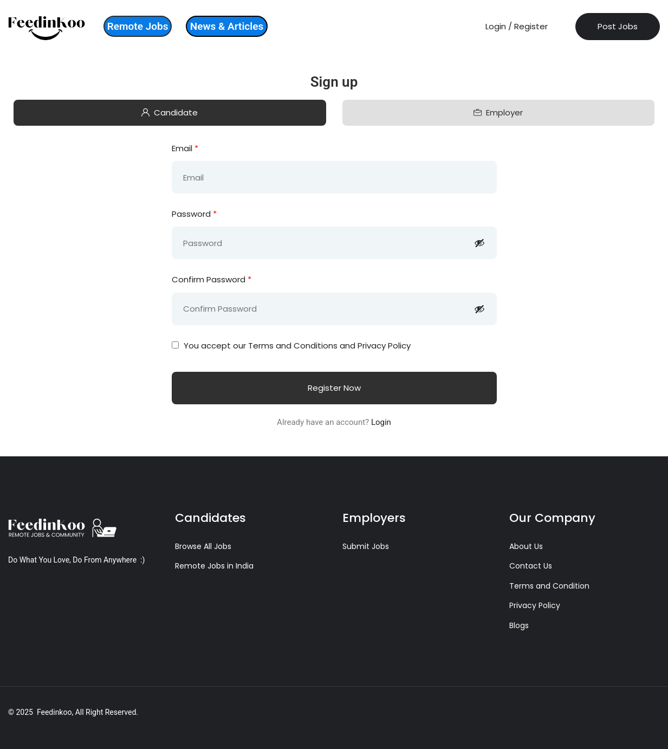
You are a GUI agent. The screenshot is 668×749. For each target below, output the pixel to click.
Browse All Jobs (203, 546)
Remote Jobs (137, 26)
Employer (498, 112)
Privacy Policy (534, 605)
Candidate (169, 112)
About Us (526, 546)
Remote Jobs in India (214, 565)
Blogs (519, 625)
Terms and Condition (549, 585)
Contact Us (530, 565)
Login (381, 422)
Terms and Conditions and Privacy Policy (329, 345)
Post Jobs (618, 26)
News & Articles (226, 26)
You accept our (291, 345)
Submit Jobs (365, 546)
